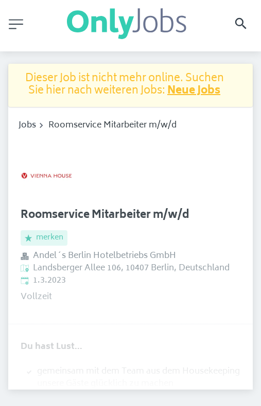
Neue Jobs (193, 91)
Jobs (27, 125)
